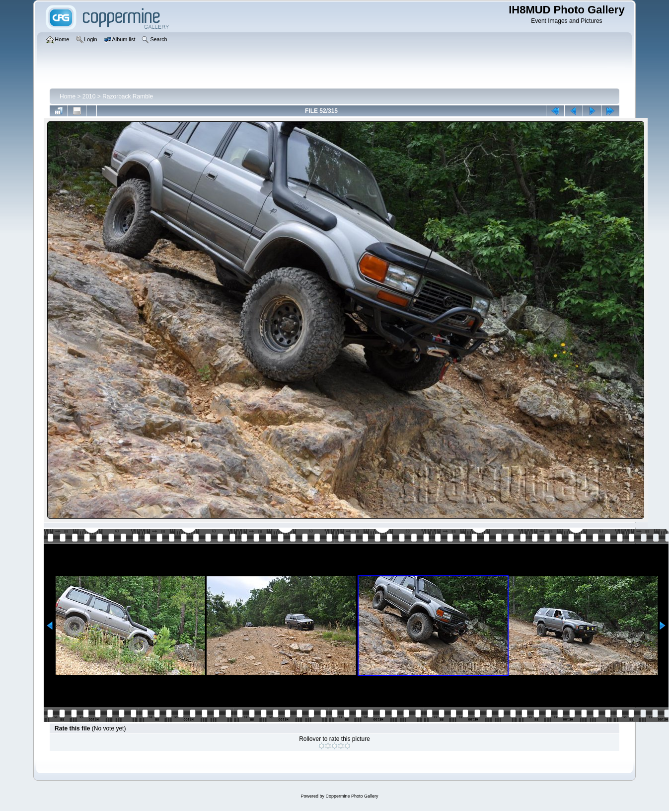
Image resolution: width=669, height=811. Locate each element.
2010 (89, 96)
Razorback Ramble (127, 96)
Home (67, 96)
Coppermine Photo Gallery (351, 796)
